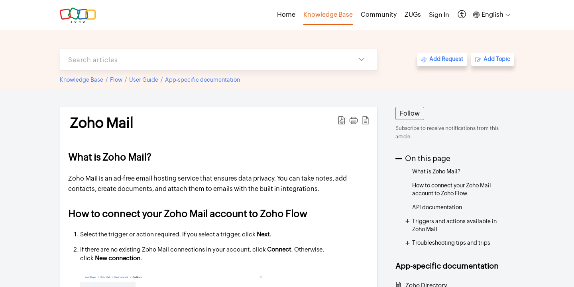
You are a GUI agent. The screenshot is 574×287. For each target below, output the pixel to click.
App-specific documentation (202, 80)
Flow (116, 80)
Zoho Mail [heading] (101, 123)
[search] (203, 59)
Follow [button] (410, 113)
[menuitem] (439, 15)
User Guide (143, 80)
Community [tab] (379, 14)
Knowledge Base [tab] (328, 14)
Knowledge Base (81, 80)
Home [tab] (286, 14)
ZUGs (413, 14)
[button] (462, 15)
